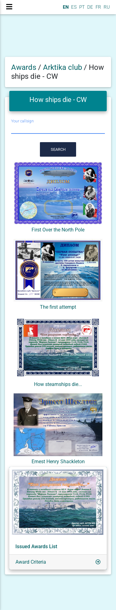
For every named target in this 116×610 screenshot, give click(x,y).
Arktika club (63, 67)
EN (65, 7)
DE (89, 7)
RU (106, 7)
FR (97, 7)
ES (73, 7)
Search (58, 149)
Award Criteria (30, 562)
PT (81, 7)
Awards (23, 67)
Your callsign (22, 121)
